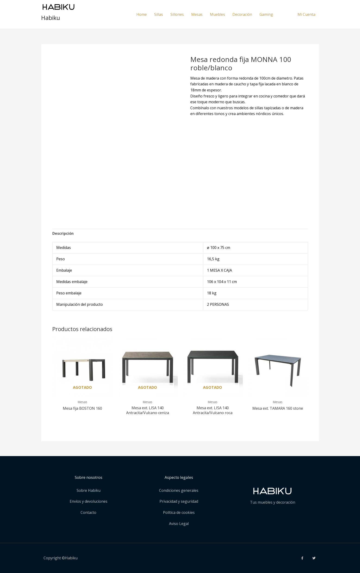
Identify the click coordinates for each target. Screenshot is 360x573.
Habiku (50, 18)
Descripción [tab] (63, 233)
